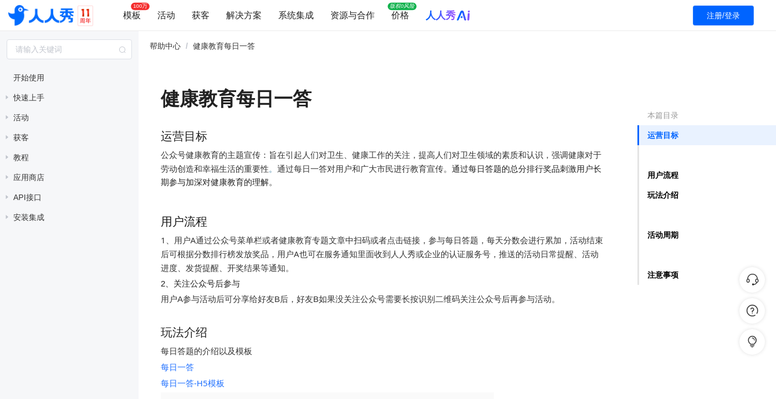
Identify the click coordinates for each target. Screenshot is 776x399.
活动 (166, 15)
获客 (201, 15)
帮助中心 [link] (165, 46)
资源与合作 (352, 15)
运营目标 (662, 135)
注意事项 (662, 274)
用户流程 (662, 175)
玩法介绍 (662, 195)
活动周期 (662, 235)
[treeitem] (69, 78)
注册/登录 (723, 15)
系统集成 (296, 15)
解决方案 (244, 15)
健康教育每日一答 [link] (224, 46)
